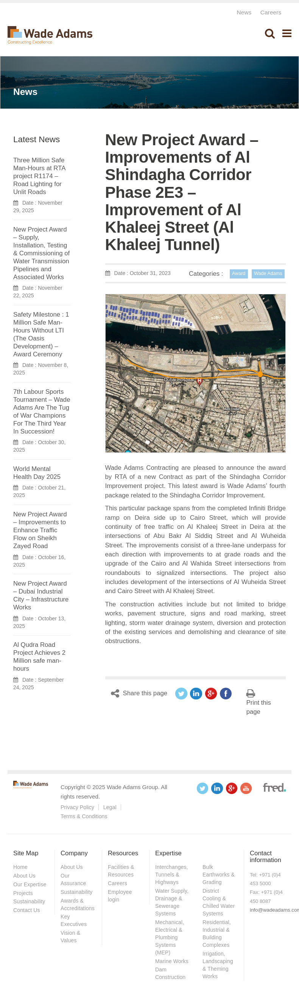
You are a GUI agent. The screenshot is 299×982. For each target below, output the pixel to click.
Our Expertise (29, 884)
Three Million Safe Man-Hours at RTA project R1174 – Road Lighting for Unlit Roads (39, 176)
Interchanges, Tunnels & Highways (171, 874)
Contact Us (26, 910)
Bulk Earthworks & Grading (218, 874)
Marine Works (171, 961)
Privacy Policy (77, 807)
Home (20, 867)
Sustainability (29, 901)
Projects (23, 893)
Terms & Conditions (84, 816)
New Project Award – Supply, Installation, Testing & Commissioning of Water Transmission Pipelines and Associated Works (41, 253)
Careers (271, 12)
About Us (24, 876)
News (244, 12)
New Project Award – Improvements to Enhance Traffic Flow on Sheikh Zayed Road (40, 530)
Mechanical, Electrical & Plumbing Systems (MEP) (169, 937)
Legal (110, 807)
